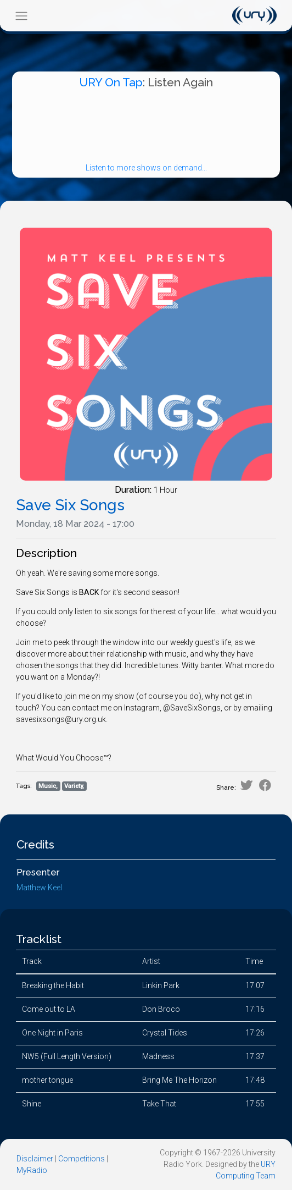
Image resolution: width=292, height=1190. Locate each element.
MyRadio (31, 1170)
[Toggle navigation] (21, 15)
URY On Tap (111, 82)
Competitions (81, 1158)
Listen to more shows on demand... (146, 167)
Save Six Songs (70, 505)
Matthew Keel (39, 887)
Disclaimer (34, 1158)
